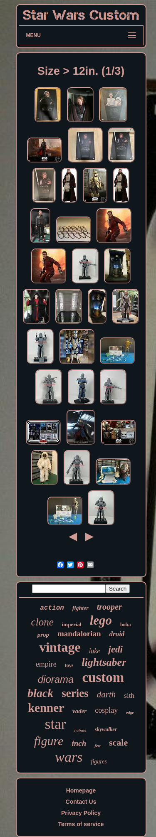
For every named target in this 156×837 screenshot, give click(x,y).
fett (97, 745)
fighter (80, 608)
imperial (72, 624)
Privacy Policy (81, 813)
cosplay (106, 710)
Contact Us (81, 801)
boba (125, 625)
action (52, 608)
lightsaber (104, 662)
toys (69, 665)
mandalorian (79, 633)
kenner (46, 707)
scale (118, 742)
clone (42, 622)
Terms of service (81, 824)
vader (79, 711)
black (40, 693)
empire (46, 664)
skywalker (106, 729)
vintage (60, 647)
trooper (109, 606)
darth (106, 694)
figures (98, 761)
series (75, 693)
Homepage (81, 790)
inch (79, 743)
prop (43, 634)
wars (68, 757)
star (55, 724)
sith (129, 695)
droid (117, 634)
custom (103, 677)
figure (49, 741)
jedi (115, 649)
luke (94, 651)
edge (130, 712)
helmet (80, 730)
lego (101, 620)
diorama (56, 679)
